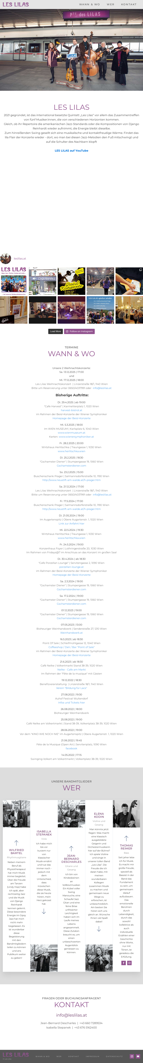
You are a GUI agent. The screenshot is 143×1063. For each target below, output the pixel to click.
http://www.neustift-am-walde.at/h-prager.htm (71, 480)
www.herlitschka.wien (71, 451)
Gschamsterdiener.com (71, 465)
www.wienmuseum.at (71, 432)
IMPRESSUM (92, 1056)
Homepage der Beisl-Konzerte (72, 418)
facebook (71, 748)
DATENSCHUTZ (114, 1056)
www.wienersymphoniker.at (76, 436)
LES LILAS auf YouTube (71, 150)
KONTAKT (129, 4)
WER (111, 4)
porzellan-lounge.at (71, 566)
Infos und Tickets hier (71, 702)
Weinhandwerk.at (71, 632)
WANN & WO (89, 4)
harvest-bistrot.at (71, 410)
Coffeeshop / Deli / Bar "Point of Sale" (72, 647)
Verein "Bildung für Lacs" (71, 688)
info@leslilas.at (102, 388)
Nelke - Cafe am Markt (71, 669)
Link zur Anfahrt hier (71, 523)
